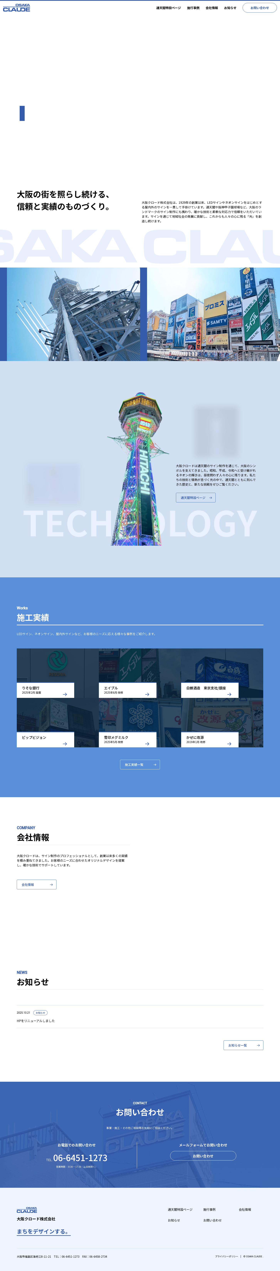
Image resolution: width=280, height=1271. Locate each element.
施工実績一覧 (134, 764)
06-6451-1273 (70, 1256)
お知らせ (230, 7)
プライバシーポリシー (226, 1256)
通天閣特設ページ (168, 7)
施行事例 (193, 7)
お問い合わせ (260, 7)
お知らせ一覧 (237, 1045)
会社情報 (212, 7)
